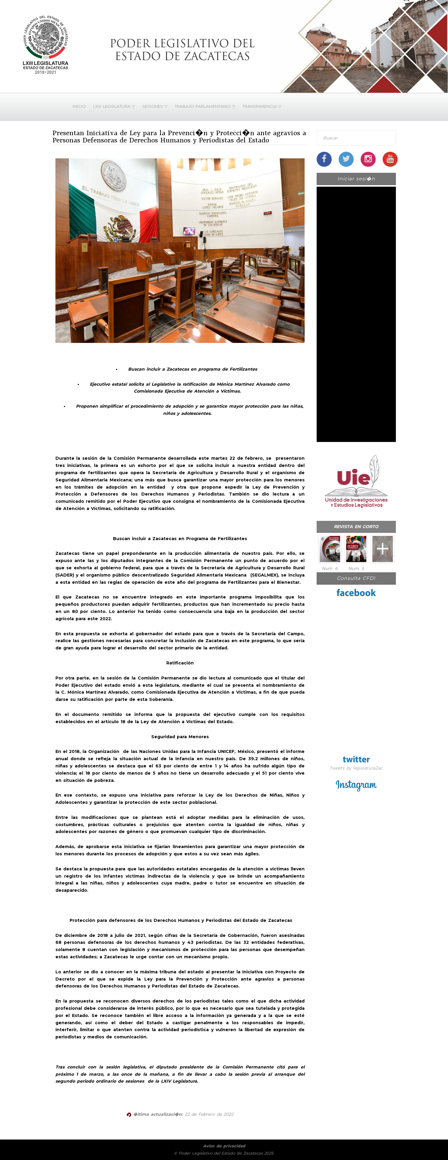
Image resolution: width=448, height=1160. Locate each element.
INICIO (79, 106)
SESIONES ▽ (155, 106)
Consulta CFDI (356, 578)
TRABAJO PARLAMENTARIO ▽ (205, 106)
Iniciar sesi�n (356, 179)
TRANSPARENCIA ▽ (262, 106)
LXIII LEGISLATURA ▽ (114, 106)
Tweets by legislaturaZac (356, 768)
